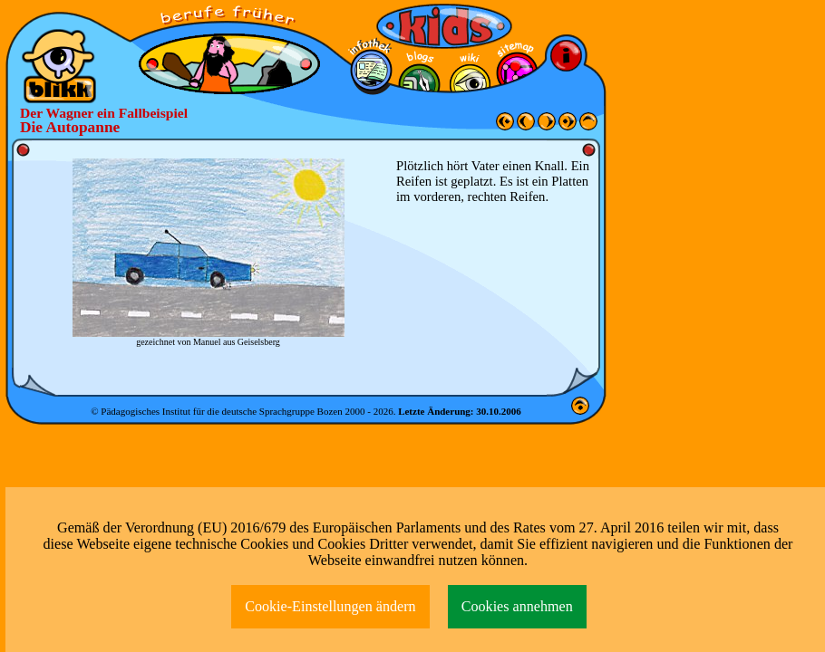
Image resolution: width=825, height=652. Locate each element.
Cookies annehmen (517, 606)
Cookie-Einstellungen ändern (330, 606)
